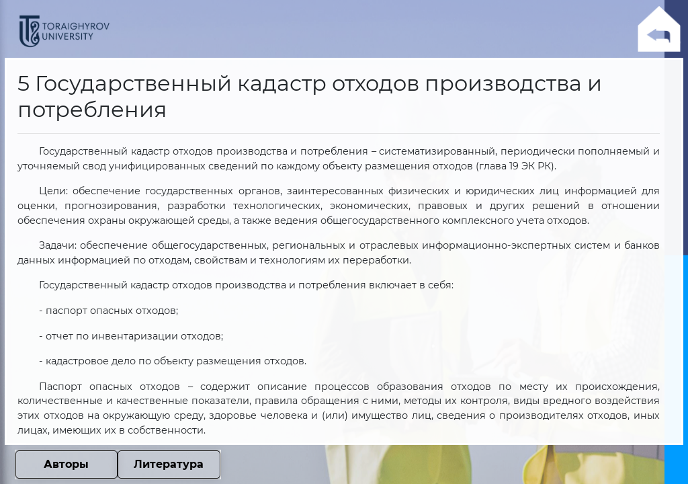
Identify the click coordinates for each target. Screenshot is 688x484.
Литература (169, 464)
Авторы (66, 464)
